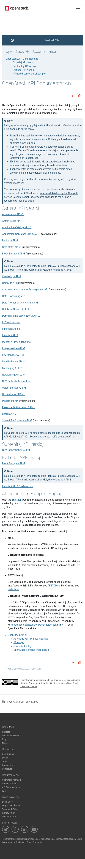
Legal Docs (7, 802)
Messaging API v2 (12, 368)
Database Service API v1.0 (16, 309)
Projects (6, 732)
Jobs (4, 761)
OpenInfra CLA (9, 816)
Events (5, 758)
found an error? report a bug (20, 701)
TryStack (16, 499)
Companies (7, 765)
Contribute (7, 769)
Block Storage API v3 (13, 253)
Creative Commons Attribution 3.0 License (40, 683)
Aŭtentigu (18, 642)
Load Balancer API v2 (14, 361)
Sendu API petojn (22, 646)
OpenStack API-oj (17, 635)
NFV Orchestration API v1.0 (17, 450)
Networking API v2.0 (13, 374)
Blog (4, 739)
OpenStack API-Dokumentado (22, 58)
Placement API (10, 400)
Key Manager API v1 (13, 355)
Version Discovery (14, 183)
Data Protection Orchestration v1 (20, 302)
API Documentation (11, 787)
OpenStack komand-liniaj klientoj (31, 649)
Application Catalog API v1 (16, 227)
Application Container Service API (20, 234)
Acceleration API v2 (13, 214)
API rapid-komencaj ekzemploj (29, 73)
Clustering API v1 (11, 276)
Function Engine (11, 328)
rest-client (13, 589)
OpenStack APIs (52, 40)
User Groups (8, 754)
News (4, 743)
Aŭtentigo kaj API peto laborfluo (30, 638)
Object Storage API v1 (14, 387)
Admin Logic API (11, 220)
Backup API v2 (10, 240)
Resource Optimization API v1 (18, 407)
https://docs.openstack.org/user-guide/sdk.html (35, 624)
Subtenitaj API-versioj (24, 66)
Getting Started (9, 783)
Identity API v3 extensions (16, 341)
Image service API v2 (13, 348)
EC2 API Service (11, 322)
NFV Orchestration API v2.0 (17, 381)
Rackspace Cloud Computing (29, 842)
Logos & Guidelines (11, 805)
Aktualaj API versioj (23, 62)
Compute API (9, 283)
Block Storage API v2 (13, 463)
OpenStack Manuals (11, 780)
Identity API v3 (10, 335)
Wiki (4, 791)
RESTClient (54, 585)
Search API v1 (9, 414)
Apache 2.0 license (53, 839)
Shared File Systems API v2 (17, 420)
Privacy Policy (8, 813)
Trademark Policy (10, 809)
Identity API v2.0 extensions (17, 486)
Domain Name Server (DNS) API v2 (21, 315)
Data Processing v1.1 (14, 296)
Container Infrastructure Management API (25, 289)
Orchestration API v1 (13, 394)
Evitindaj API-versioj (23, 69)
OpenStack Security (11, 735)
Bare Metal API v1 (12, 247)
